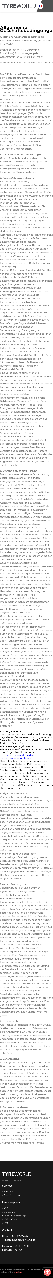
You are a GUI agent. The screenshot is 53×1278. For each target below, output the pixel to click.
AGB (6, 1208)
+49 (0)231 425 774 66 (15, 1236)
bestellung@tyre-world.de (18, 1240)
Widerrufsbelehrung (14, 1219)
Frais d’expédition (12, 1195)
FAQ (6, 1223)
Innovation (9, 1191)
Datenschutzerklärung (15, 1215)
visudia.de (18, 1272)
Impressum (9, 1212)
